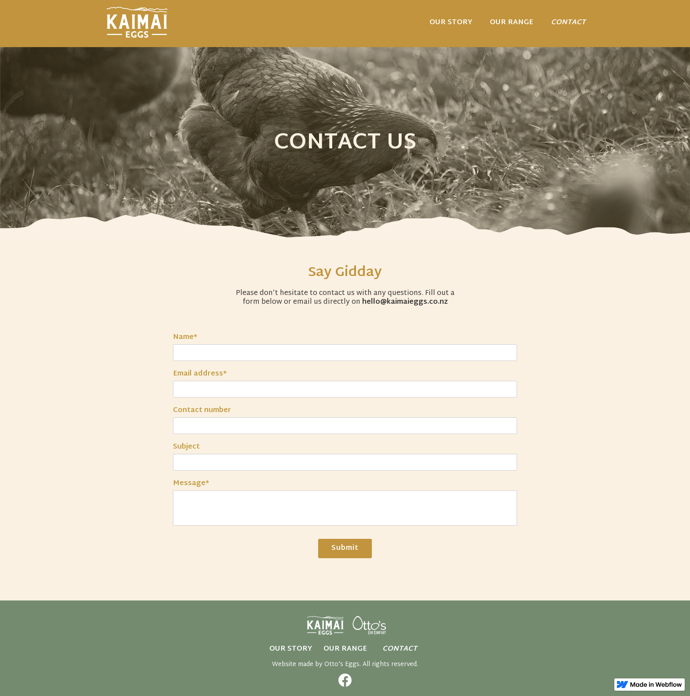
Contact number (202, 410)
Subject (186, 447)
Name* (185, 337)
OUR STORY (450, 22)
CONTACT (568, 22)
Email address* (200, 374)
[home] (137, 22)
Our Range (345, 649)
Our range (511, 22)
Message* (191, 483)
